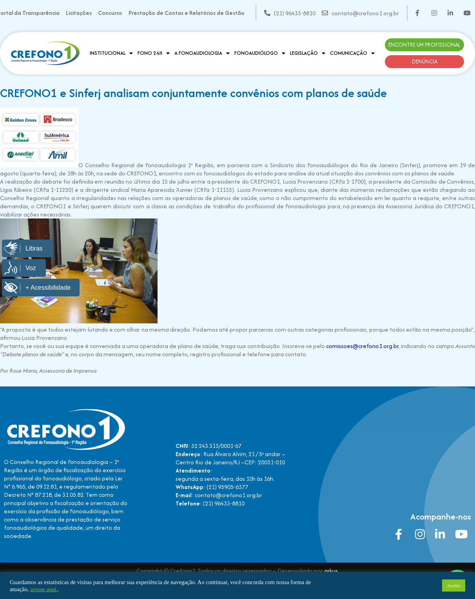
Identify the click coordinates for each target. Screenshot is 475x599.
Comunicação (352, 53)
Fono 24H (154, 53)
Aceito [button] (453, 585)
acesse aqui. (44, 589)
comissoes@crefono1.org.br (362, 346)
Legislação (307, 53)
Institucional (111, 53)
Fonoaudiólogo (259, 53)
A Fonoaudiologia (202, 53)
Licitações (79, 13)
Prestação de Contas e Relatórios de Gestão (187, 13)
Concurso (110, 13)
